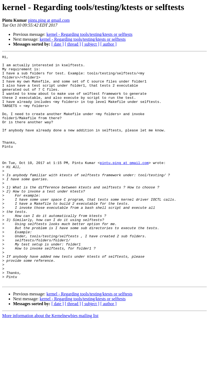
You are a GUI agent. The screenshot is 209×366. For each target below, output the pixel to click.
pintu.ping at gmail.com (49, 20)
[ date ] (57, 44)
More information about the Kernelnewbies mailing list (50, 361)
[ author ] (108, 44)
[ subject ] (90, 44)
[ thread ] (73, 44)
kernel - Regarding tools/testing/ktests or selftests (90, 34)
